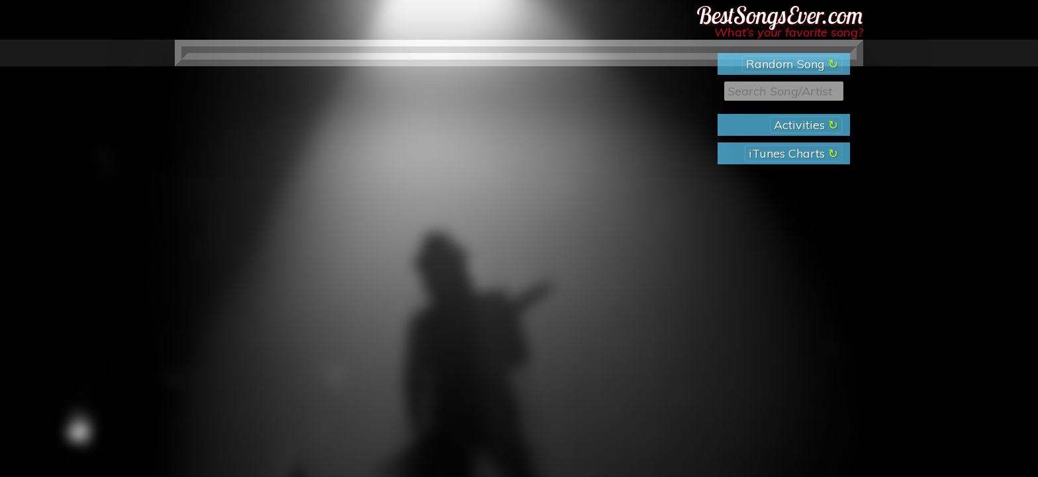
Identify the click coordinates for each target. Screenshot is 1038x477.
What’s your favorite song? (788, 32)
